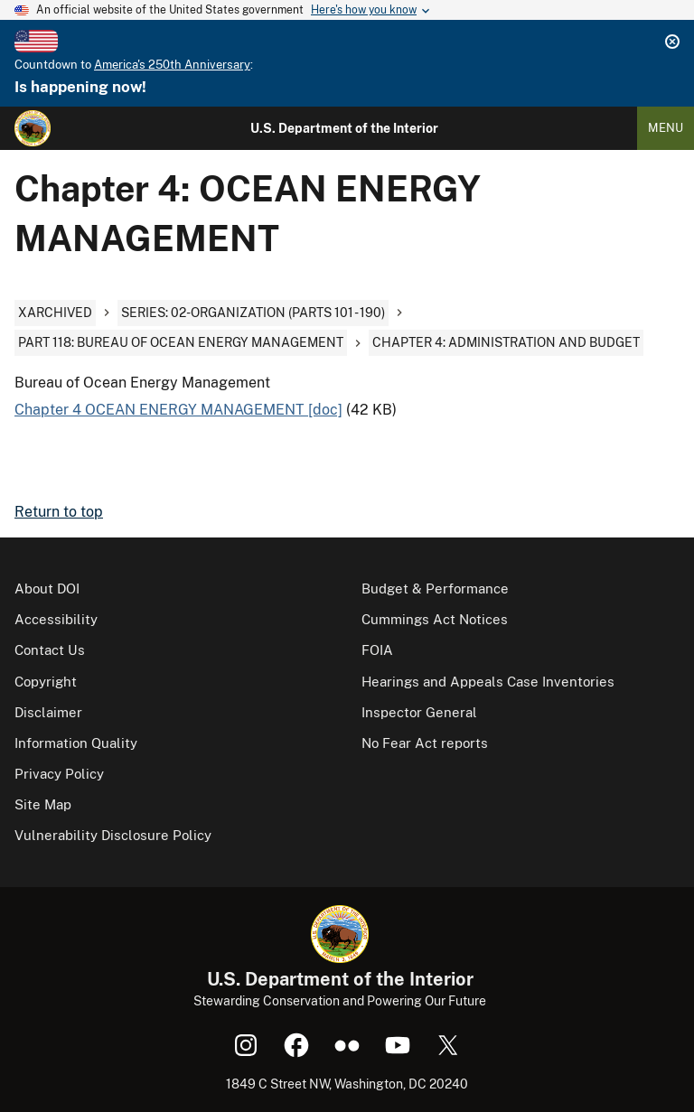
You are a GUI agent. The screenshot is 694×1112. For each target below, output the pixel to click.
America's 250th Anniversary (172, 64)
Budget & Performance (435, 588)
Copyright (45, 681)
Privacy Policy (59, 773)
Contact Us (49, 650)
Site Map (42, 804)
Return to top (58, 511)
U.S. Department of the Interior (344, 128)
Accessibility (56, 619)
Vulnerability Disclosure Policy (112, 835)
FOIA (377, 650)
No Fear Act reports (424, 743)
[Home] (32, 128)
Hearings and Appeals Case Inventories (487, 681)
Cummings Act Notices (434, 619)
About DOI (47, 588)
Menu (665, 128)
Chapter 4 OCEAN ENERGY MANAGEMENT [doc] (178, 409)
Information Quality (75, 743)
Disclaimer (48, 712)
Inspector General (419, 712)
